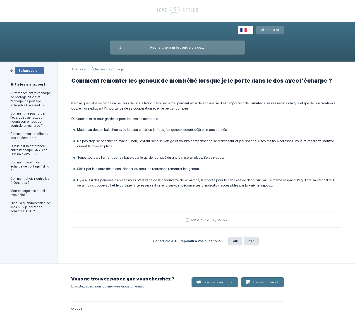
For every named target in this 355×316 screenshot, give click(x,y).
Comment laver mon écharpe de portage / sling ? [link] (29, 166)
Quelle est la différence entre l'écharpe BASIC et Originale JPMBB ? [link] (28, 150)
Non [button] (251, 240)
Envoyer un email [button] (265, 282)
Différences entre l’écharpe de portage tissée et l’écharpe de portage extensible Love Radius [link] (30, 99)
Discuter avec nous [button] (218, 282)
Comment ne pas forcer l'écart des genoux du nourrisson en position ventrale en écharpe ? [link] (28, 119)
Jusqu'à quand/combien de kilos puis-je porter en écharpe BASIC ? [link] (30, 207)
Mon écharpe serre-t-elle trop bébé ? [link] (28, 193)
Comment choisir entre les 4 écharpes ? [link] (29, 180)
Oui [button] (235, 240)
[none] (245, 30)
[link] (27, 70)
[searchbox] (177, 48)
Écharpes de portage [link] (107, 69)
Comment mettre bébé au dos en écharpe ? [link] (29, 136)
